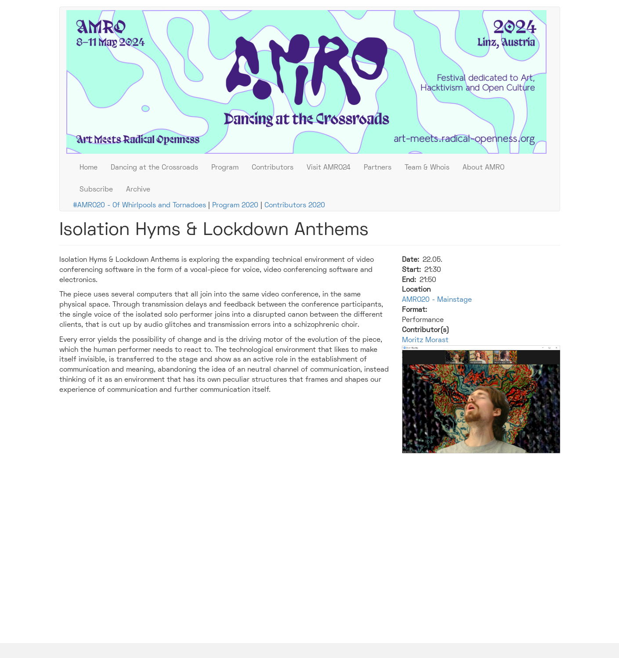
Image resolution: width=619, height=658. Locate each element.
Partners (377, 168)
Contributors (272, 168)
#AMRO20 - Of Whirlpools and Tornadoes (139, 205)
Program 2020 (235, 205)
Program (225, 168)
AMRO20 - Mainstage (437, 300)
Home (89, 168)
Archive (138, 190)
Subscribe (96, 190)
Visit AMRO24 (329, 168)
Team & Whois (427, 168)
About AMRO (483, 168)
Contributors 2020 (294, 205)
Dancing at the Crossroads (154, 168)
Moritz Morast (425, 340)
